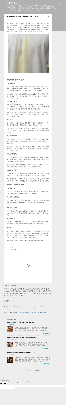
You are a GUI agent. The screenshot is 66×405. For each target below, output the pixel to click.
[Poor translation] (5, 384)
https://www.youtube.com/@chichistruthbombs (32, 312)
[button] (49, 17)
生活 (11, 247)
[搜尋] (61, 3)
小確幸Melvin (12, 3)
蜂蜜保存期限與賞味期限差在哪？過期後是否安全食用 (21, 352)
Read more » (46, 333)
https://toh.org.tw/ (17, 301)
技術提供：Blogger (33, 370)
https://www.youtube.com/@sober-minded (31, 307)
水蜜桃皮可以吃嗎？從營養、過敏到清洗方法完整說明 (21, 322)
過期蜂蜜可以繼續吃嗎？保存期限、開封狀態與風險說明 (21, 337)
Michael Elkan (36, 373)
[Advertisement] (57, 33)
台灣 (15, 250)
